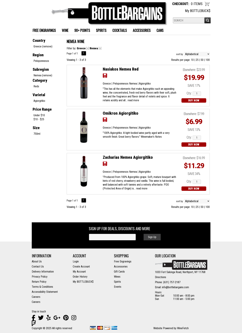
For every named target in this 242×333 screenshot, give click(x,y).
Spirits (100, 31)
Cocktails (118, 31)
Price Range (42, 109)
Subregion (41, 69)
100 (208, 60)
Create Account (81, 266)
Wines (117, 276)
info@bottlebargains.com (175, 287)
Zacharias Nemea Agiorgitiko (128, 157)
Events (117, 286)
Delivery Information (43, 271)
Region (38, 55)
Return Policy (39, 281)
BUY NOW (193, 100)
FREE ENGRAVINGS (44, 30)
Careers (36, 296)
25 (197, 60)
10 (192, 60)
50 (202, 60)
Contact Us (38, 266)
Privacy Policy (39, 276)
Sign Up (152, 237)
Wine (64, 31)
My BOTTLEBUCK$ (197, 11)
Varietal (39, 95)
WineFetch (183, 328)
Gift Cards (119, 271)
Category (40, 80)
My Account (79, 271)
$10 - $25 (38, 119)
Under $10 (39, 115)
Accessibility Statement (45, 291)
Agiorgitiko (39, 100)
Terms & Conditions (42, 286)
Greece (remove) (42, 46)
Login (76, 261)
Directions (160, 277)
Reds (36, 86)
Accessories (140, 31)
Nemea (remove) (42, 75)
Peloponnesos (41, 61)
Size (36, 128)
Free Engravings (122, 261)
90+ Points (82, 30)
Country (39, 40)
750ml (36, 133)
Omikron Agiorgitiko (120, 113)
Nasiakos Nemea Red (121, 69)
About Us (37, 261)
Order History (80, 276)
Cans (159, 31)
